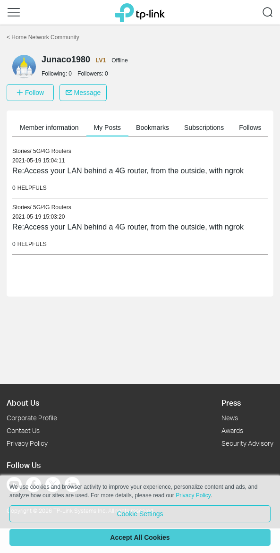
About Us (23, 403)
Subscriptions (204, 127)
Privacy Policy (27, 443)
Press (231, 403)
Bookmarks (152, 127)
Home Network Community (43, 37)
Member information (49, 127)
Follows (250, 127)
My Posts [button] (107, 127)
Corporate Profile (32, 418)
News (229, 418)
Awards (232, 430)
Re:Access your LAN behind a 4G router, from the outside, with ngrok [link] (128, 171)
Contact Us (23, 430)
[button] (14, 12)
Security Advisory (247, 443)
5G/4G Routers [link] (52, 151)
